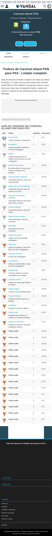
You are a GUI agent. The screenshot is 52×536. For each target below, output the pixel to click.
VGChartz (4, 525)
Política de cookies (7, 519)
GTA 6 (27, 2)
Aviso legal (5, 515)
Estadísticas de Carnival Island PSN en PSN (16, 119)
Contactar (4, 506)
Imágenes (8, 57)
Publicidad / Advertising (8, 509)
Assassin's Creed (36, 2)
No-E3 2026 (21, 2)
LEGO (44, 2)
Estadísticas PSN (30, 43)
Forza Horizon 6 (7, 2)
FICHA (8, 53)
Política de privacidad (8, 512)
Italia (14, 2)
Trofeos (19, 43)
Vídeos (26, 57)
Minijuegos (22, 18)
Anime (49, 2)
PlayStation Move (35, 18)
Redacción (5, 503)
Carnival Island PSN (26, 13)
